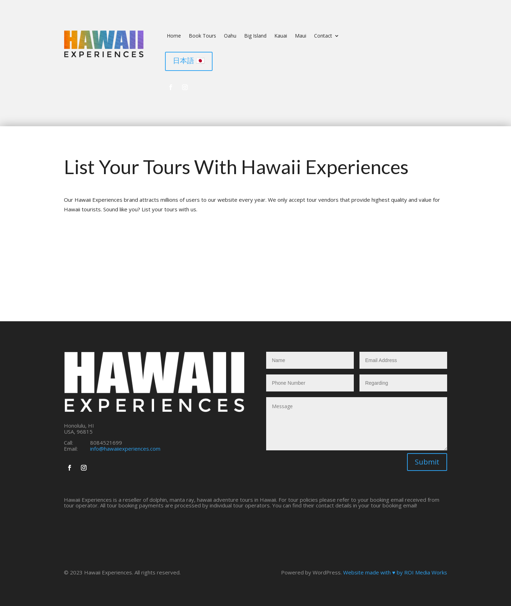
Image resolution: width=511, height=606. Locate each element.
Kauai (280, 36)
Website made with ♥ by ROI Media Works (395, 572)
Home (174, 36)
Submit (427, 462)
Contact (323, 36)
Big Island (255, 36)
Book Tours (202, 36)
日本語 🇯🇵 (189, 60)
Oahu (230, 36)
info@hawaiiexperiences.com (125, 448)
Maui (300, 36)
